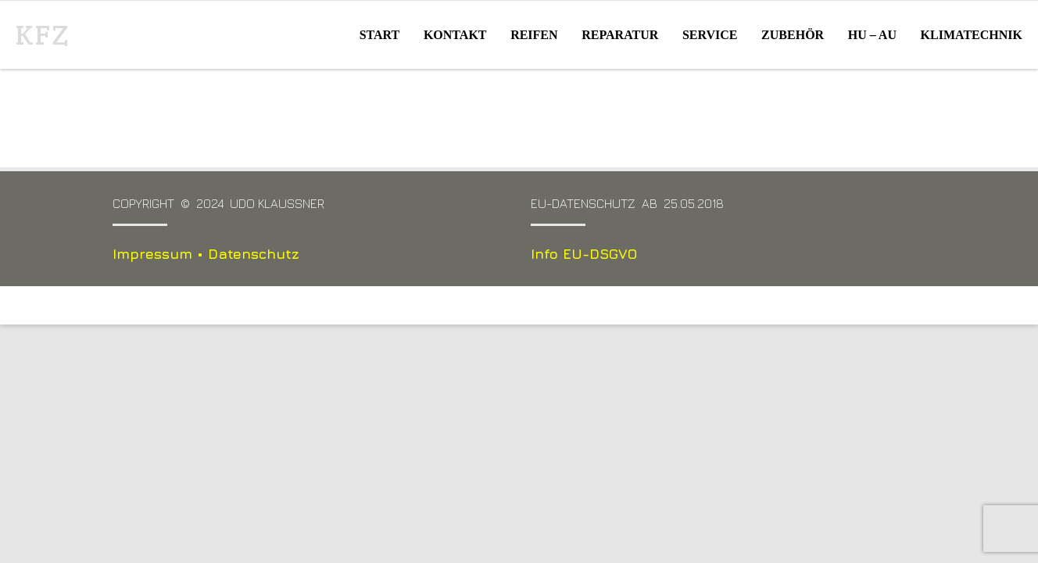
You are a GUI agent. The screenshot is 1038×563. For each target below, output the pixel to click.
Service (710, 34)
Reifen (533, 34)
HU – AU (872, 34)
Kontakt (455, 34)
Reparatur (620, 34)
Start (380, 34)
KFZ (43, 34)
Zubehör (792, 34)
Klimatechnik (971, 34)
